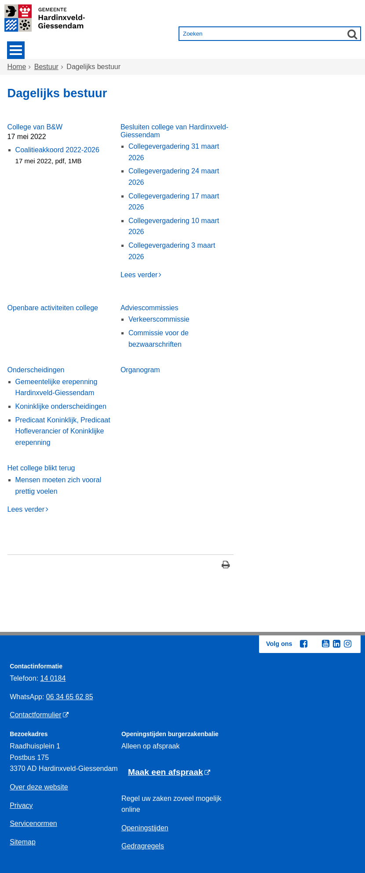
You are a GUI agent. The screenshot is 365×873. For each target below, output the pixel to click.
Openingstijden (144, 828)
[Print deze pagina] (225, 565)
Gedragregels (142, 846)
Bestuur (46, 66)
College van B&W (34, 127)
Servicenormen (33, 823)
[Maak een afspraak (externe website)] (169, 772)
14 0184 (53, 678)
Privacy (21, 805)
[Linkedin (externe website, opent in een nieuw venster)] (336, 644)
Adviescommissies (149, 308)
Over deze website (39, 787)
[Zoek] (352, 33)
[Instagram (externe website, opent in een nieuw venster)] (347, 644)
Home (16, 66)
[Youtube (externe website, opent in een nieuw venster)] (325, 644)
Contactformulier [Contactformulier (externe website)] (35, 715)
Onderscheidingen (36, 370)
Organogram (140, 370)
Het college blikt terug (41, 468)
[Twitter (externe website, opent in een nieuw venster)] (314, 644)
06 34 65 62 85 (69, 697)
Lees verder (139, 275)
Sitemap (23, 842)
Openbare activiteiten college (52, 308)
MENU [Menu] (16, 50)
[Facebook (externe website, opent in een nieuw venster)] (303, 644)
